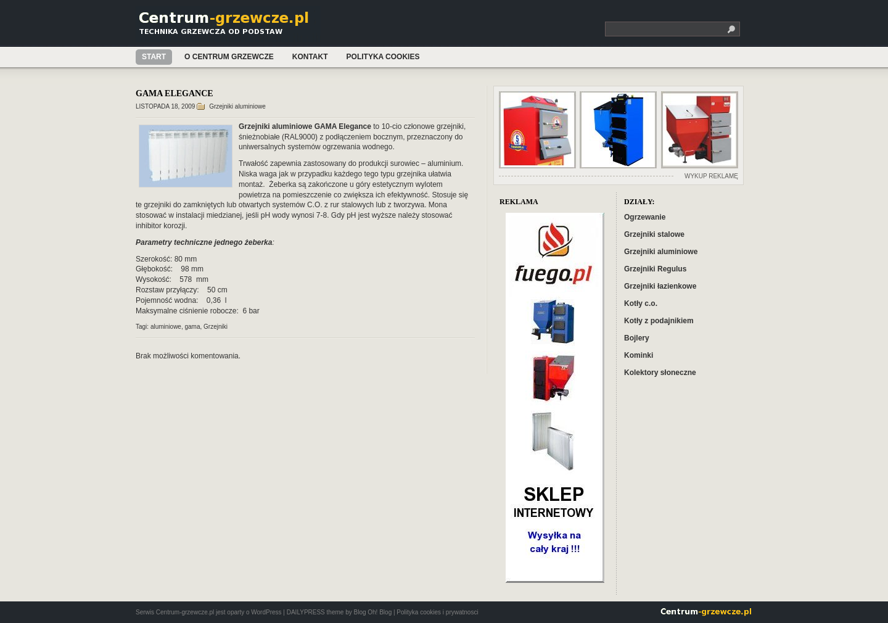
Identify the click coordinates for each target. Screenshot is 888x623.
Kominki (638, 355)
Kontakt (310, 56)
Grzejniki (216, 326)
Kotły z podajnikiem (659, 320)
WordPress (266, 612)
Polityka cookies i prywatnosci (437, 612)
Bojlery (636, 338)
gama (192, 326)
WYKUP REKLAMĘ (711, 176)
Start (154, 56)
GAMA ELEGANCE (174, 93)
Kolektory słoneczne (660, 372)
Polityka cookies (383, 56)
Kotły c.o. (640, 303)
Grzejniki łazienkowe (660, 286)
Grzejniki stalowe (654, 234)
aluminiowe (165, 326)
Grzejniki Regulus (655, 269)
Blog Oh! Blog (372, 612)
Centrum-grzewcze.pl (230, 26)
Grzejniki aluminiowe (237, 106)
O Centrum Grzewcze (229, 56)
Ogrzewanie (644, 217)
